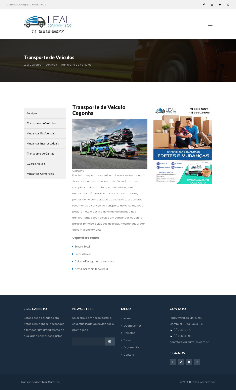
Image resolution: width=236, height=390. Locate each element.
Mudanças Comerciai (40, 173)
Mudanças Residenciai (41, 133)
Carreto (129, 333)
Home (128, 318)
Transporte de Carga (40, 153)
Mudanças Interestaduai (43, 143)
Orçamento (131, 347)
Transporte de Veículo (41, 123)
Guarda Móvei (36, 163)
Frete (128, 340)
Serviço (32, 113)
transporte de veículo (120, 205)
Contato (129, 355)
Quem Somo (133, 326)
